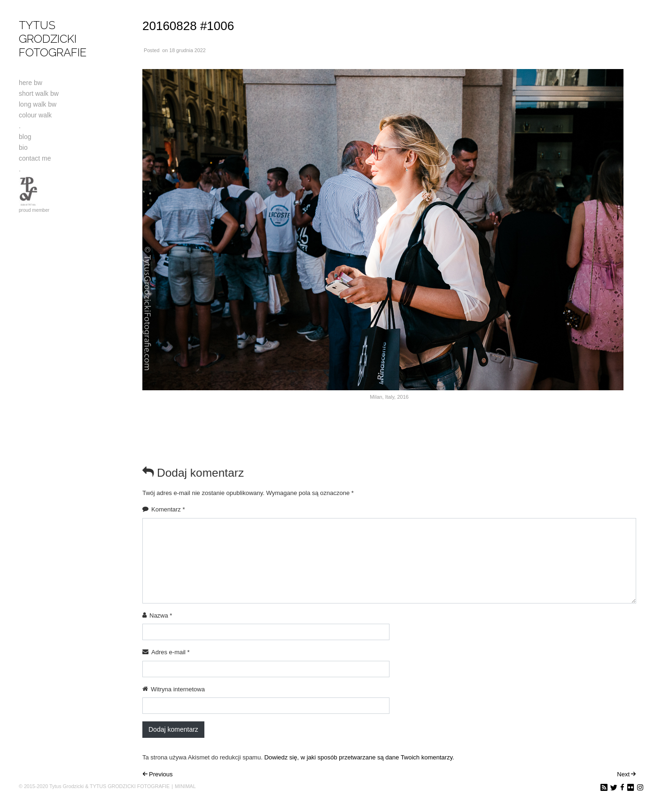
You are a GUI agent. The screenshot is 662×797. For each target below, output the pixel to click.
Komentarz (168, 509)
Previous (161, 774)
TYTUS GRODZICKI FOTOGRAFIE (52, 38)
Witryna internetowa (178, 689)
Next (623, 774)
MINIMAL (185, 786)
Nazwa (160, 615)
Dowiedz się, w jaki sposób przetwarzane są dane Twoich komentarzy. (359, 757)
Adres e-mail (170, 652)
